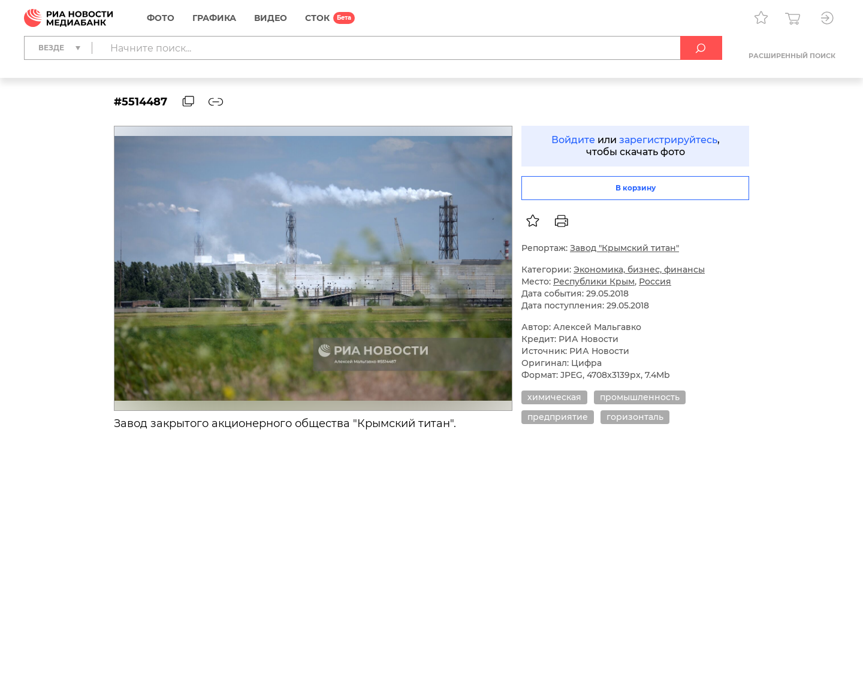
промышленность (640, 397)
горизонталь (634, 416)
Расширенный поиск (792, 56)
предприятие (557, 416)
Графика (214, 18)
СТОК (317, 18)
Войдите (573, 140)
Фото (160, 18)
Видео (270, 18)
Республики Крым (594, 281)
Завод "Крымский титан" (624, 248)
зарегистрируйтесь (668, 140)
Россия (655, 281)
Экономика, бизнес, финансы (639, 269)
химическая (554, 397)
